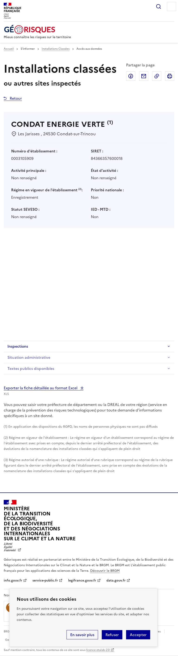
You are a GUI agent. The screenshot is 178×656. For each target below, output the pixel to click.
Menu (171, 6)
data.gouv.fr (116, 580)
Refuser (112, 634)
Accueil (9, 49)
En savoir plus (82, 634)
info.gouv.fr (13, 580)
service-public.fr (45, 580)
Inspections (17, 346)
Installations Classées (56, 49)
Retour (15, 98)
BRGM (8, 631)
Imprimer (169, 76)
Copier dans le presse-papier (156, 76)
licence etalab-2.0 (98, 650)
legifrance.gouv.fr (82, 580)
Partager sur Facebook (130, 76)
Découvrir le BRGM (105, 570)
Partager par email (143, 76)
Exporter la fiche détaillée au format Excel (41, 388)
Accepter (138, 634)
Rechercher (158, 6)
